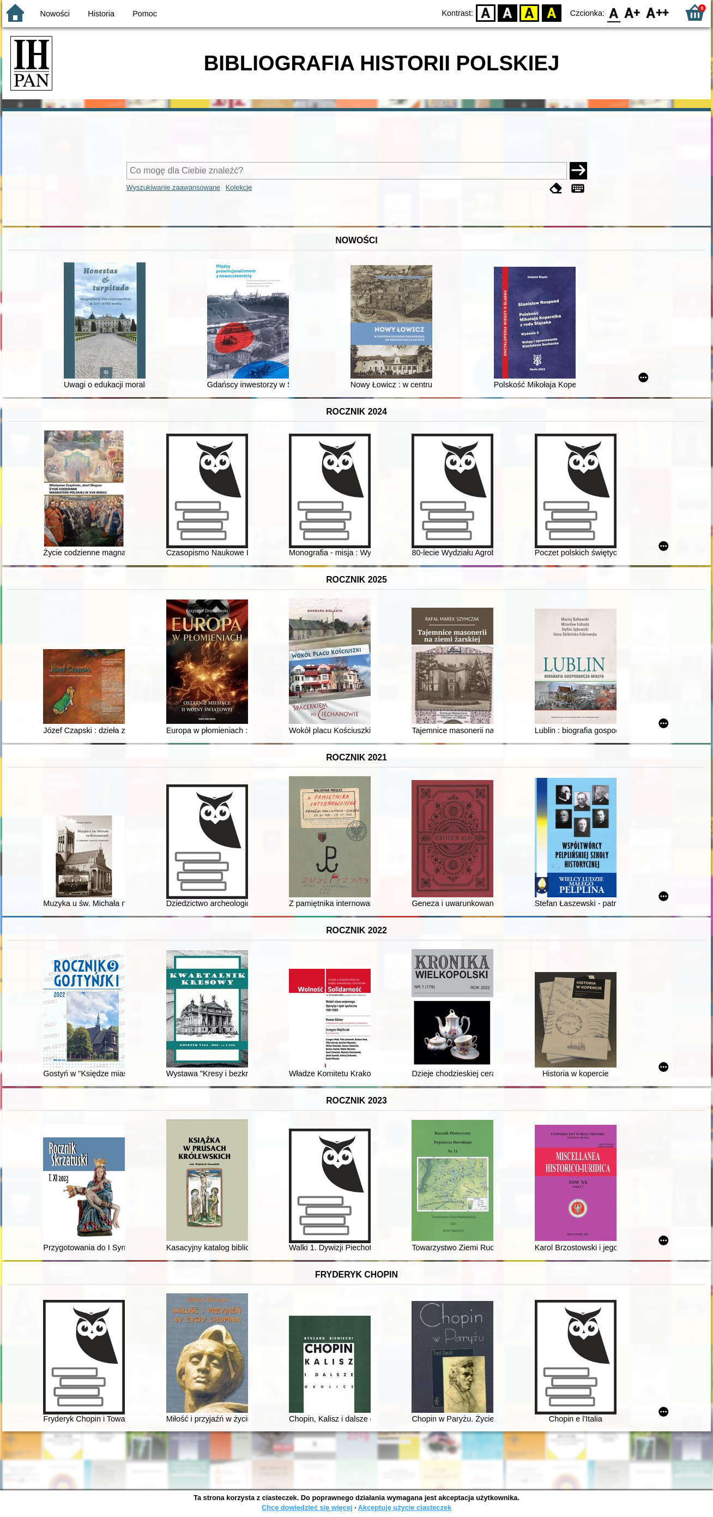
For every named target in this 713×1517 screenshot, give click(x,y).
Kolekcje (239, 187)
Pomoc (144, 13)
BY (551, 12)
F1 (632, 12)
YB (529, 12)
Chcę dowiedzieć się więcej (307, 1507)
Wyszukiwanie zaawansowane (173, 187)
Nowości (55, 13)
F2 (657, 12)
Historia (101, 13)
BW (507, 12)
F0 (613, 12)
